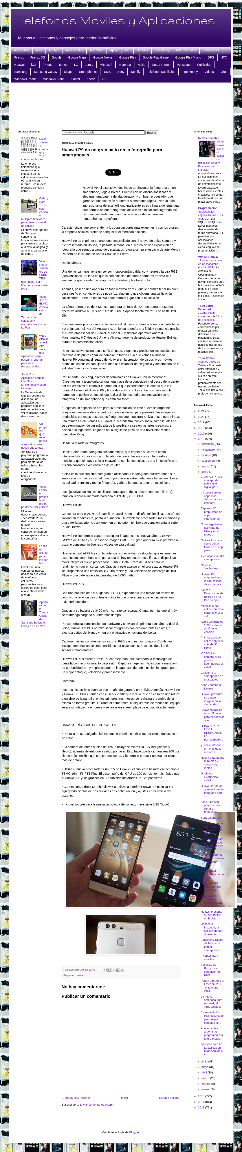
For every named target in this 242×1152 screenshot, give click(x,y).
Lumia (89, 64)
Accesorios (21, 50)
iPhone (48, 64)
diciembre (208, 444)
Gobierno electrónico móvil (209, 777)
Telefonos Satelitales (161, 71)
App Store (96, 50)
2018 (201, 427)
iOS (33, 64)
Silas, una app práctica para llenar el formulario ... (210, 807)
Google (57, 57)
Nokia (141, 64)
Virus (223, 71)
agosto (206, 466)
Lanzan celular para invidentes (43, 554)
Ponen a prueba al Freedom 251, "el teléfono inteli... (212, 986)
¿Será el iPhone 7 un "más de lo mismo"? (212, 748)
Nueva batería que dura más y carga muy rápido (212, 763)
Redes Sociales (208, 138)
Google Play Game (156, 57)
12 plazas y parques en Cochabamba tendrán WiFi (210, 264)
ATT (127, 50)
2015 (201, 1096)
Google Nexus (103, 57)
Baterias (142, 50)
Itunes (63, 64)
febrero (206, 1083)
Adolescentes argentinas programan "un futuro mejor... (212, 1033)
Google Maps (77, 57)
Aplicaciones (74, 50)
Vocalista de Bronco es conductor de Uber (210, 970)
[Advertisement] (121, 105)
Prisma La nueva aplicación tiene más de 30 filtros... (212, 642)
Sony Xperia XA (211, 817)
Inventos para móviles (209, 957)
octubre (207, 455)
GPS (210, 57)
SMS (107, 71)
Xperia (90, 79)
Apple (114, 50)
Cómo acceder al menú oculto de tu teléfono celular (212, 860)
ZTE (105, 79)
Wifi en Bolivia (208, 257)
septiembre (209, 460)
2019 (201, 422)
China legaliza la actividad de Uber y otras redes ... (211, 529)
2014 (201, 1102)
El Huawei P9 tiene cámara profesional (210, 887)
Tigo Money (190, 71)
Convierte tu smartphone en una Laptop (212, 676)
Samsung (20, 71)
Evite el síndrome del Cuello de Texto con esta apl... (212, 828)
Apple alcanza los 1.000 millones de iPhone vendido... (212, 627)
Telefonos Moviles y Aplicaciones (116, 20)
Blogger (134, 1132)
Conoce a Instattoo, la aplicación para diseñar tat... (212, 929)
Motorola (125, 64)
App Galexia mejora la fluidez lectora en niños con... (212, 901)
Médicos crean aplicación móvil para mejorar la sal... (212, 611)
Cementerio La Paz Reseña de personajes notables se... (212, 1017)
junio (205, 1061)
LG (76, 64)
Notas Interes (161, 64)
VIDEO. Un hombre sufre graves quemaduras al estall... (212, 660)
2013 (201, 1107)
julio (204, 471)
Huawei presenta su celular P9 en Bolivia (211, 915)
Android (54, 50)
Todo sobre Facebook (206, 307)
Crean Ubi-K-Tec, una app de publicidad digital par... (212, 482)
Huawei (19, 64)
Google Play (127, 57)
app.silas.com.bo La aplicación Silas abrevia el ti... (212, 1049)
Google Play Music (188, 57)
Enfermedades (186, 50)
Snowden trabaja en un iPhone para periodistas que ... (212, 715)
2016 (201, 439)
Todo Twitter (206, 358)
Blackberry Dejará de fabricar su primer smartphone (212, 945)
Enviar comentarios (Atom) (97, 1104)
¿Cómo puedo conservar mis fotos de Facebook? (210, 316)
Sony (120, 71)
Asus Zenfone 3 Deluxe (211, 686)
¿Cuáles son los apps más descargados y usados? (212, 497)
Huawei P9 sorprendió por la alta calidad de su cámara (211, 579)
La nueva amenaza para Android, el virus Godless (211, 1002)
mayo (205, 1067)
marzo (206, 1078)
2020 (201, 416)
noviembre (209, 449)
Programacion (207, 208)
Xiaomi (75, 79)
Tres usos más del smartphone (212, 557)
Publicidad (204, 64)
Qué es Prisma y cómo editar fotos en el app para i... (212, 545)
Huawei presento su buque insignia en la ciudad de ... (211, 699)
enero (206, 1089)
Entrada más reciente (76, 1097)
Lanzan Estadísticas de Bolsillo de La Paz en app (212, 595)
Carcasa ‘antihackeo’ (210, 566)
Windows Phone (25, 79)
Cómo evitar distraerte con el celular (212, 874)
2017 (201, 433)
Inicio (124, 1097)
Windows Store (53, 79)
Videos (209, 71)
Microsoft (106, 64)
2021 (201, 411)
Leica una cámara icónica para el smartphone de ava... (212, 844)
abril (205, 1072)
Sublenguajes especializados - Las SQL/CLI (210, 215)
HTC (224, 57)
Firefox (19, 57)
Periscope (184, 64)
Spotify (135, 71)
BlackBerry (162, 50)
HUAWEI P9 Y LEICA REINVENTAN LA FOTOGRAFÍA (211, 732)
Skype (68, 71)
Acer (39, 50)
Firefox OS (37, 57)
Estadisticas (211, 50)
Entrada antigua (169, 1097)
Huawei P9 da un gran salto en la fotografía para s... (212, 791)
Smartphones (88, 71)
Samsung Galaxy (45, 71)
